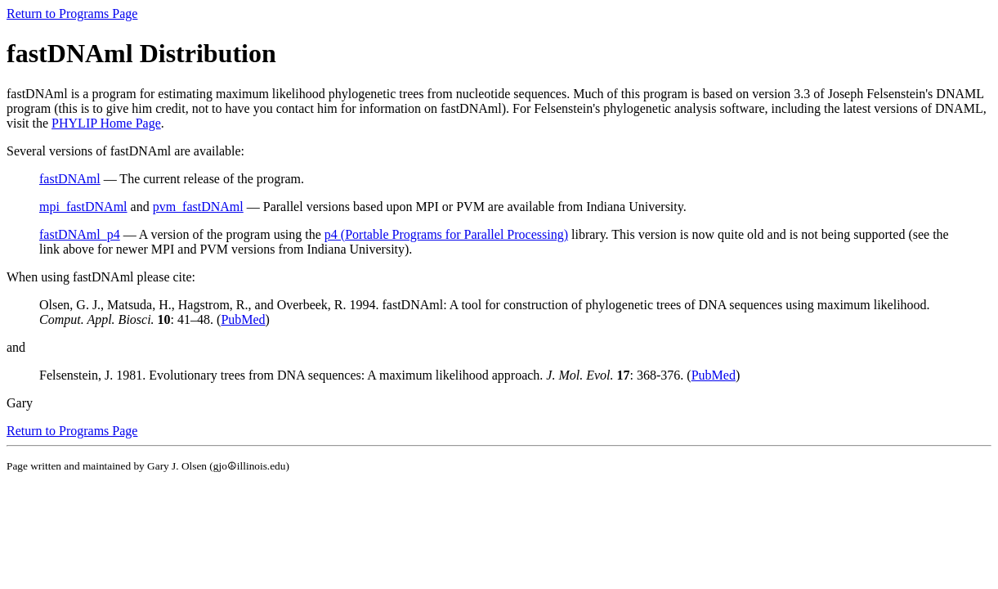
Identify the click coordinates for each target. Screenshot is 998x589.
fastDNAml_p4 (79, 234)
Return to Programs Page (72, 13)
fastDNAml (70, 179)
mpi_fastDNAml (83, 207)
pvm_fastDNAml (198, 207)
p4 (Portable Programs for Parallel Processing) (446, 234)
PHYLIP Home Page (106, 123)
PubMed (243, 319)
